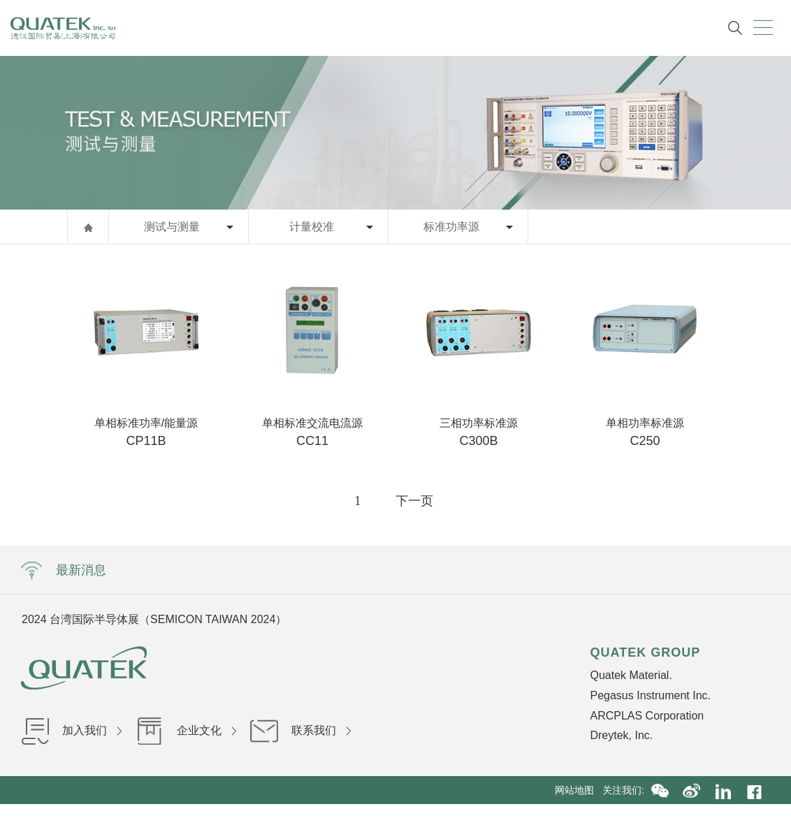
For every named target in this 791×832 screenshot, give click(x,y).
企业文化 (186, 730)
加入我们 (71, 730)
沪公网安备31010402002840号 (513, 818)
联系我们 (300, 730)
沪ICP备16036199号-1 (390, 818)
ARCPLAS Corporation (647, 716)
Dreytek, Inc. (621, 735)
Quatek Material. (631, 675)
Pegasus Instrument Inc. (650, 695)
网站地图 (578, 790)
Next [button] (615, 619)
